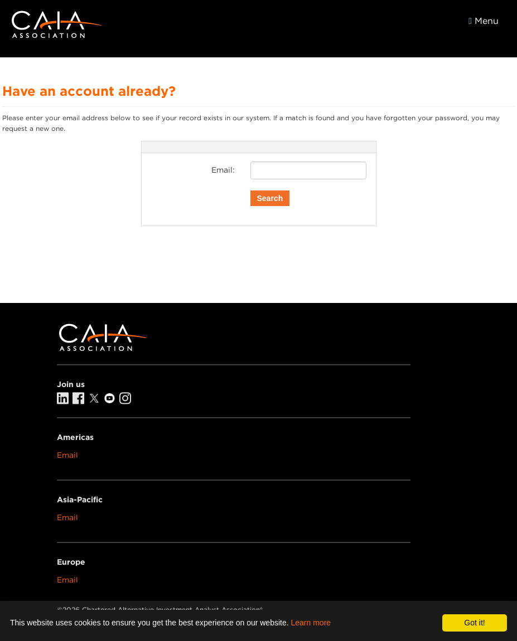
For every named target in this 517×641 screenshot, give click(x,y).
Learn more (311, 622)
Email (67, 455)
